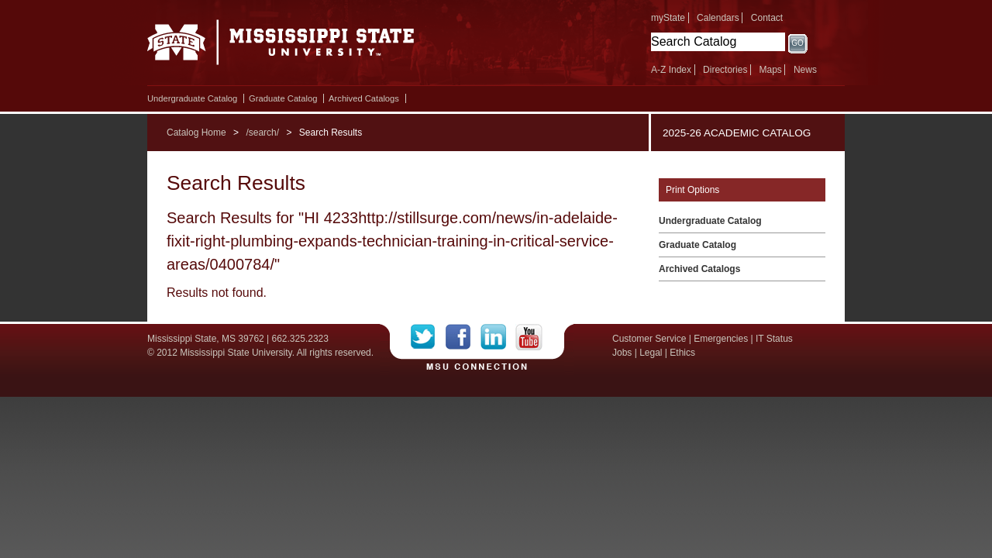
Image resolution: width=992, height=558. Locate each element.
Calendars (718, 17)
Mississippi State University (281, 46)
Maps (770, 69)
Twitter (428, 337)
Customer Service (649, 338)
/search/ (262, 132)
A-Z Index (671, 69)
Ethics (682, 352)
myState (668, 17)
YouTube (528, 337)
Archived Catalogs (364, 98)
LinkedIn (497, 337)
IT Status (774, 338)
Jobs (622, 352)
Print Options (692, 189)
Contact (767, 17)
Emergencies (721, 338)
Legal (650, 352)
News (805, 69)
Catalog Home (196, 132)
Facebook (463, 337)
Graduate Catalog (283, 98)
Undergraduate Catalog (192, 98)
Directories (725, 69)
